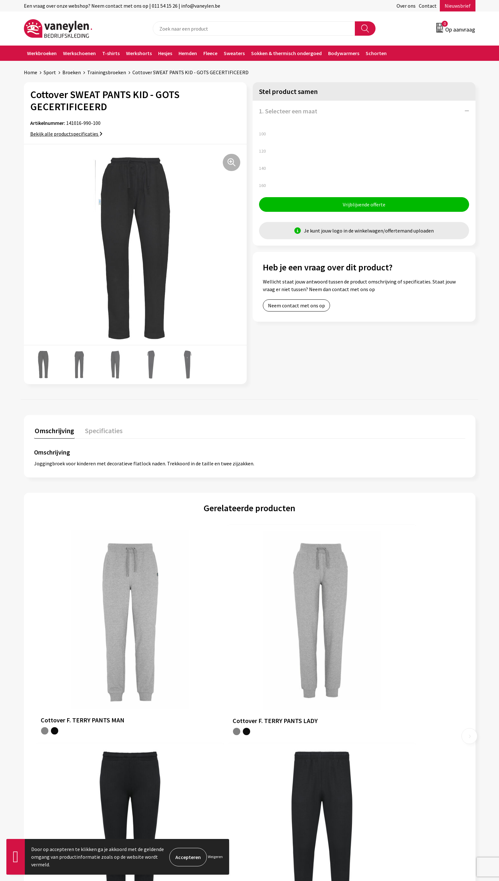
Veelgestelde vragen (167, 762)
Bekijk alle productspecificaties (66, 134)
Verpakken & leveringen (283, 733)
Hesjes (165, 53)
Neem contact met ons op (296, 306)
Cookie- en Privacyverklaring (400, 723)
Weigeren (215, 856)
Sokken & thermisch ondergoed (286, 53)
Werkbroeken (42, 53)
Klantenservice (273, 714)
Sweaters (234, 53)
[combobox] (254, 28)
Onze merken (160, 723)
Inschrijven (450, 820)
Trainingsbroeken (106, 72)
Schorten (376, 53)
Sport (50, 72)
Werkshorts (139, 53)
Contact (428, 6)
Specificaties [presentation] (102, 430)
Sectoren (155, 733)
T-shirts (111, 53)
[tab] (54, 431)
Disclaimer (381, 733)
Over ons (406, 6)
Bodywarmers (343, 53)
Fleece (210, 53)
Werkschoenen (79, 53)
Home (30, 72)
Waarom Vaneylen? (166, 743)
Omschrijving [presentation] (54, 430)
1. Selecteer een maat (288, 111)
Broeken (71, 72)
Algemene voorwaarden (395, 714)
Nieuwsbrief (458, 6)
